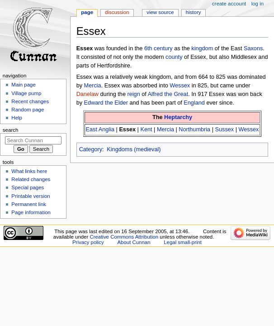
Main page (23, 84)
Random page (27, 109)
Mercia (92, 85)
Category (90, 149)
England (194, 103)
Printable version (30, 196)
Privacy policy (88, 242)
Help (16, 117)
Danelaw (87, 94)
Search (11, 130)
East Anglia (100, 129)
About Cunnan (133, 242)
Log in (257, 3)
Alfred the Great (168, 94)
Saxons (253, 48)
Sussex (224, 129)
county (173, 57)
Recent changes (30, 101)
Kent (146, 129)
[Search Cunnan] (33, 140)
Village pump (26, 93)
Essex (127, 129)
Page (87, 12)
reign (133, 94)
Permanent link (28, 204)
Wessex (180, 85)
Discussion (117, 12)
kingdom (202, 48)
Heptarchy (178, 117)
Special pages (27, 187)
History (193, 12)
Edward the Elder (106, 103)
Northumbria (194, 129)
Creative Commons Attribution (124, 237)
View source (160, 12)
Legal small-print (183, 242)
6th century (158, 48)
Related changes (30, 179)
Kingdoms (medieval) (134, 149)
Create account (229, 3)
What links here (29, 171)
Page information (31, 212)
